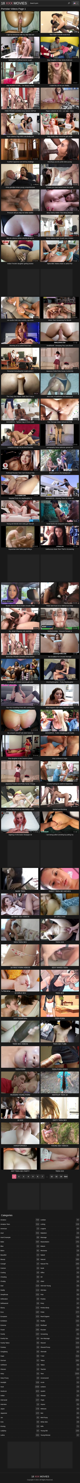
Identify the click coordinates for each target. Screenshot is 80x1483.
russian (60, 1329)
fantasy (20, 1347)
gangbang (20, 1351)
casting (20, 1272)
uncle (60, 1382)
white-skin (60, 1422)
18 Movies (14, 3)
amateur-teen (20, 1224)
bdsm (20, 1250)
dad (20, 1285)
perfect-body (60, 1307)
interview (20, 1404)
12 (52, 1176)
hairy (20, 1373)
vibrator (60, 1395)
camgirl (20, 1263)
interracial (20, 1400)
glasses (20, 1369)
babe (20, 1241)
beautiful (20, 1255)
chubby (20, 1281)
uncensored (60, 1378)
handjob (20, 1382)
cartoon (20, 1268)
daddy (20, 1290)
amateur (20, 1219)
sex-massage (60, 1338)
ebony (20, 1307)
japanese (20, 1413)
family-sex (20, 1338)
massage (60, 1237)
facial (20, 1329)
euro (20, 1312)
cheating (20, 1277)
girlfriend (20, 1364)
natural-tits (60, 1263)
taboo (60, 1360)
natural (60, 1259)
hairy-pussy (20, 1378)
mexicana (60, 1250)
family (20, 1334)
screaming (60, 1334)
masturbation (60, 1241)
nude (60, 1268)
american (20, 1228)
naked (60, 1255)
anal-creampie (20, 1237)
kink (20, 1422)
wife (60, 1426)
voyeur (60, 1404)
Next (65, 1176)
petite (60, 1312)
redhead (60, 1325)
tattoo (60, 1364)
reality (60, 1320)
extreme (20, 1325)
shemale (60, 1351)
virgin (60, 1400)
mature (60, 1246)
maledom (60, 1233)
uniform (60, 1386)
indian (20, 1395)
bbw (20, 1246)
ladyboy (20, 1430)
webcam (60, 1408)
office (60, 1272)
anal (20, 1233)
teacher (60, 1369)
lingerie (60, 1228)
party (60, 1303)
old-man (60, 1290)
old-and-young (60, 1285)
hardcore (20, 1391)
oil (60, 1277)
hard (20, 1386)
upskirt (60, 1391)
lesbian (60, 1219)
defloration (20, 1299)
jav (20, 1417)
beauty (20, 1259)
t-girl (60, 1356)
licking (60, 1224)
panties (60, 1299)
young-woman (60, 1435)
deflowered (20, 1303)
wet (60, 1413)
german (20, 1360)
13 (56, 1176)
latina (20, 1435)
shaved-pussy (60, 1347)
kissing (20, 1426)
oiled (60, 1281)
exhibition (20, 1320)
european (20, 1316)
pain (60, 1294)
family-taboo (20, 1342)
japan (20, 1408)
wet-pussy (60, 1417)
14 (61, 1176)
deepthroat (20, 1294)
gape (20, 1356)
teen (60, 1373)
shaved (60, 1342)
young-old (60, 1430)
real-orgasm (60, 1316)
